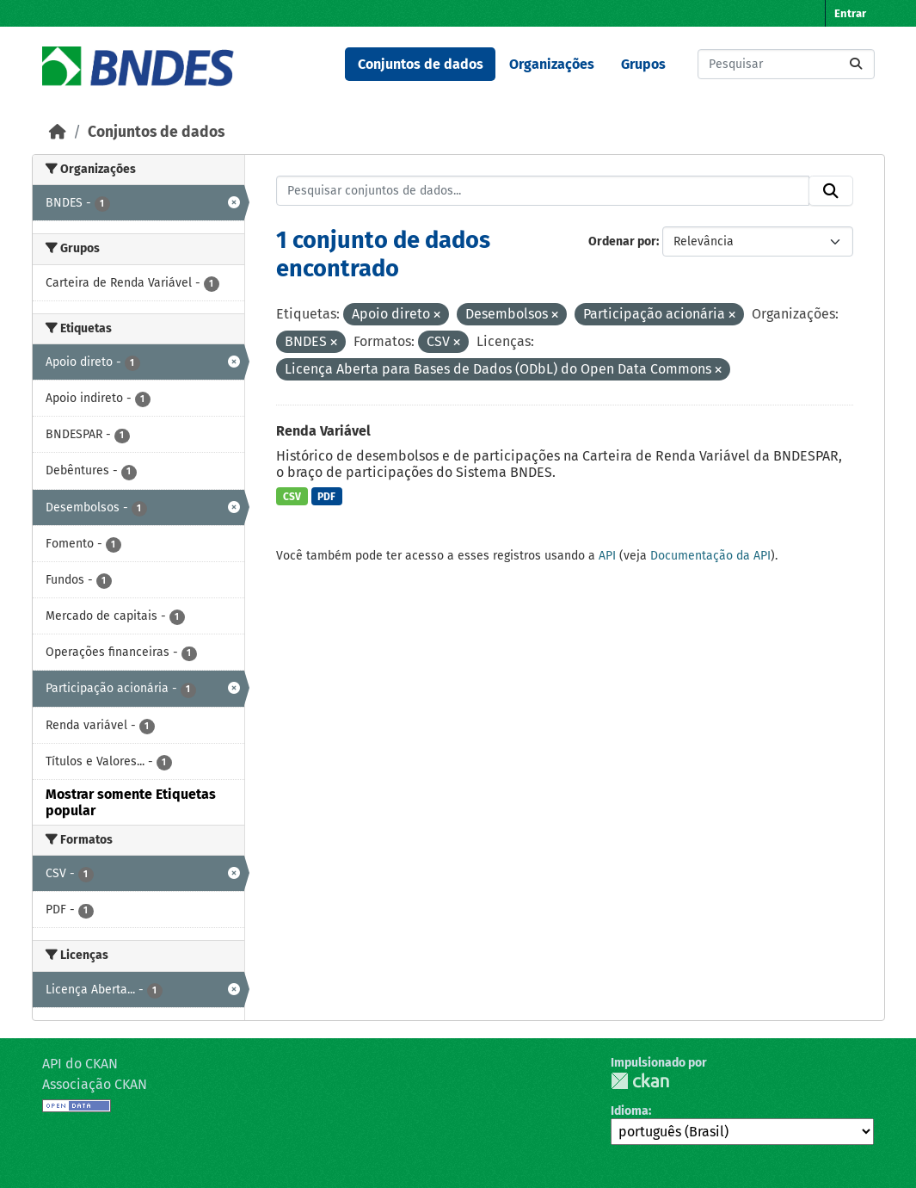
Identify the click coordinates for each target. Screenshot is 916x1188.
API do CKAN (80, 1063)
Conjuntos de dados (420, 64)
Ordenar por (622, 241)
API (607, 555)
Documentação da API (710, 555)
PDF (326, 497)
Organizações (551, 64)
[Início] (57, 132)
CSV (292, 497)
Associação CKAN (94, 1084)
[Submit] (856, 64)
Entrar (850, 13)
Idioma (630, 1111)
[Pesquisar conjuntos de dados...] (786, 64)
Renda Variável (323, 431)
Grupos (643, 64)
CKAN (640, 1081)
